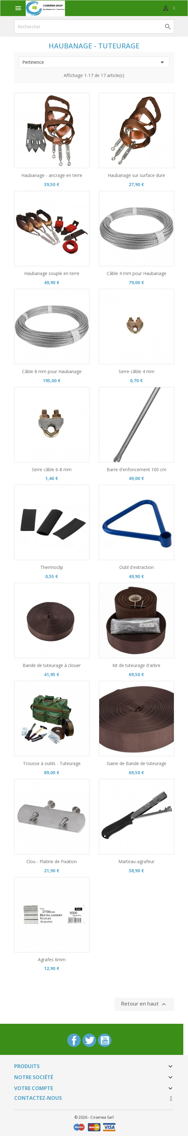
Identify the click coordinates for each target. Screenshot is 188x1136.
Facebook (74, 1040)
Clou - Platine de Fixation (51, 861)
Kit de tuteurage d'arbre (136, 665)
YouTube (104, 1040)
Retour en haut (144, 1004)
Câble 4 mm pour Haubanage (136, 273)
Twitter (89, 1040)
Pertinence (94, 62)
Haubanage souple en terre (51, 273)
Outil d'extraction (136, 567)
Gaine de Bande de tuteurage (136, 763)
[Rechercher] (94, 26)
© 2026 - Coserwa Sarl (94, 1117)
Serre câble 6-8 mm (52, 469)
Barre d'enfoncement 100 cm (136, 469)
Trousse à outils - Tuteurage (52, 763)
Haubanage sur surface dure (136, 175)
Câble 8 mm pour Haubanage (52, 371)
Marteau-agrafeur (136, 861)
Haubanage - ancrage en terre (51, 175)
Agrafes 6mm (52, 959)
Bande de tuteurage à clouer (52, 665)
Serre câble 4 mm (136, 371)
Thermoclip (51, 567)
